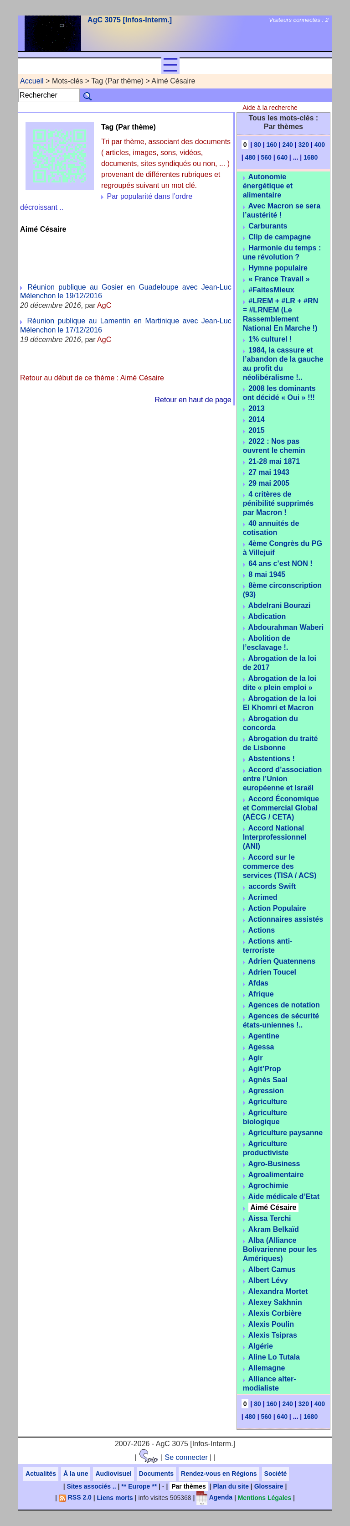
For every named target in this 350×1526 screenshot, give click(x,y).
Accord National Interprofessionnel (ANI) (275, 837)
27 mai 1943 (268, 472)
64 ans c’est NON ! (280, 563)
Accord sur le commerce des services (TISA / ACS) (280, 866)
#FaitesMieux (271, 290)
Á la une (75, 1473)
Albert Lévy (268, 1280)
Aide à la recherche (270, 107)
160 (271, 144)
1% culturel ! (270, 339)
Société (275, 1473)
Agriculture (267, 1102)
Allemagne (266, 1368)
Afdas (258, 983)
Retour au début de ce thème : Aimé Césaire (92, 378)
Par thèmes (188, 1486)
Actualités (41, 1473)
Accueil (32, 81)
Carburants (267, 226)
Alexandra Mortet (278, 1291)
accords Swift (272, 886)
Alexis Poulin (271, 1324)
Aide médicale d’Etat (284, 1196)
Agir (255, 1058)
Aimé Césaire (273, 1207)
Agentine (263, 1036)
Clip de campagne (279, 237)
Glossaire (268, 1486)
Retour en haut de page (193, 400)
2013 (256, 408)
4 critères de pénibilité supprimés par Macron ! (278, 503)
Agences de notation (284, 1005)
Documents (156, 1473)
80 (257, 144)
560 (266, 157)
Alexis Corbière (275, 1313)
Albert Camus (272, 1269)
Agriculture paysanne (285, 1133)
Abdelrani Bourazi (279, 605)
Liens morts (115, 1497)
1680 (311, 157)
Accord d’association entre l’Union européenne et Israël (282, 779)
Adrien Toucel (272, 972)
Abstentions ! (271, 759)
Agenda (214, 1497)
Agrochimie (268, 1185)
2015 (256, 430)
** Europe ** (139, 1486)
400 (319, 144)
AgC (104, 305)
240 (288, 144)
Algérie (260, 1346)
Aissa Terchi (269, 1218)
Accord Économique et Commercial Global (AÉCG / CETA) (281, 808)
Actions (261, 930)
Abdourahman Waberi (286, 627)
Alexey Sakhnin (275, 1302)
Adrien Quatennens (282, 961)
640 (282, 157)
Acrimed (263, 897)
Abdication (267, 616)
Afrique (261, 994)
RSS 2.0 (75, 1497)
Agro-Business (274, 1164)
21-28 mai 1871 (274, 461)
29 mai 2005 (268, 483)
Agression (266, 1091)
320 (304, 144)
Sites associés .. (91, 1486)
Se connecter (186, 1457)
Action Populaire (277, 908)
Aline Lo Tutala (274, 1357)
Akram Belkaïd (273, 1229)
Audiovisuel (113, 1473)
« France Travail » (278, 279)
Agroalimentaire (276, 1174)
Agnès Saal (268, 1080)
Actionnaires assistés (286, 919)
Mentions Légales (264, 1497)
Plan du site (231, 1486)
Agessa (261, 1047)
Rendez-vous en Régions (219, 1473)
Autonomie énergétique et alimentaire (268, 186)
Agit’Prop (264, 1069)
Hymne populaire (278, 268)
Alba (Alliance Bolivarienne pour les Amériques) (280, 1249)
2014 (256, 419)
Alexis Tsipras (272, 1335)
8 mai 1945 (266, 574)
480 (250, 157)
